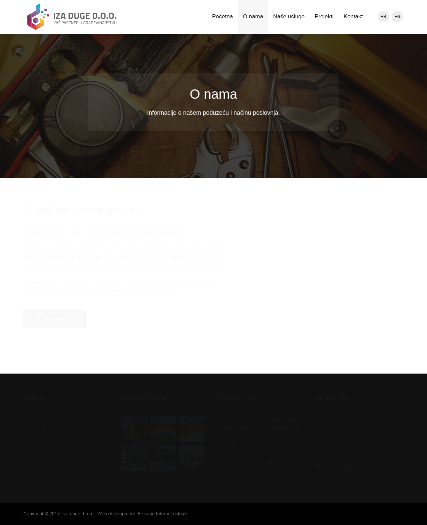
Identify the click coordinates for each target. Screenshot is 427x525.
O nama (253, 16)
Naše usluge (289, 16)
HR (383, 16)
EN (397, 16)
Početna (222, 16)
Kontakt (353, 16)
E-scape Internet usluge (162, 513)
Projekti (324, 16)
